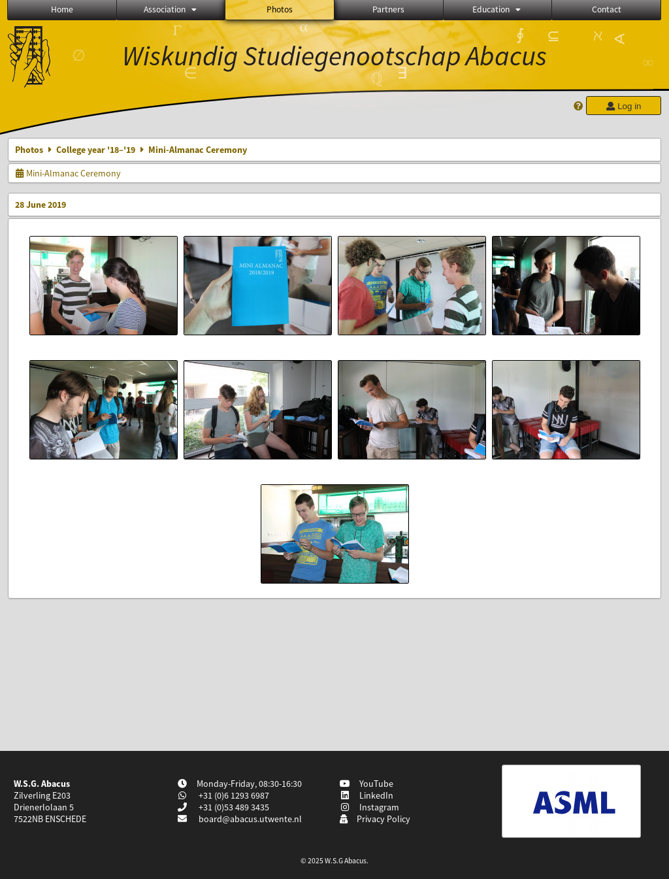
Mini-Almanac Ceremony (68, 173)
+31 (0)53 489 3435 (233, 807)
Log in (623, 106)
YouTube (366, 783)
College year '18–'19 (95, 150)
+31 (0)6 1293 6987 (233, 795)
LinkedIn (366, 795)
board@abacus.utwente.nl (250, 819)
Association (171, 9)
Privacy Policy (374, 819)
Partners (388, 9)
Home (62, 9)
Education (497, 9)
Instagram (369, 807)
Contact (606, 9)
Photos (280, 9)
